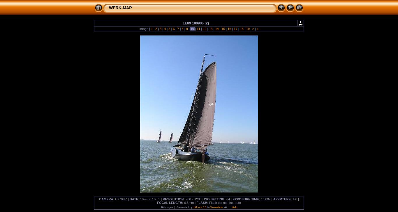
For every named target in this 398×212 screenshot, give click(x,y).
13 (210, 29)
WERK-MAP (120, 8)
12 (204, 29)
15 (223, 29)
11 (198, 29)
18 (241, 29)
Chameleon (216, 207)
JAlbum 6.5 (199, 207)
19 (248, 29)
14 (217, 29)
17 (235, 29)
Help (234, 207)
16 (229, 29)
